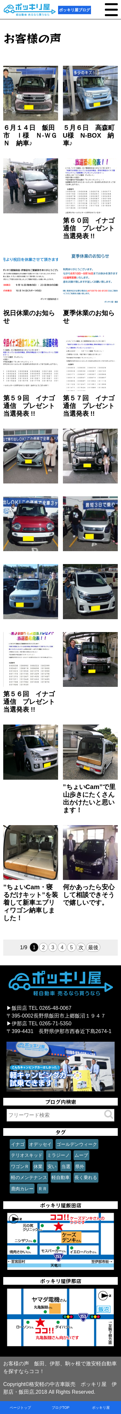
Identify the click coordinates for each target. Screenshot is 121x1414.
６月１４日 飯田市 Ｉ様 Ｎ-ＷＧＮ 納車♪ (30, 135)
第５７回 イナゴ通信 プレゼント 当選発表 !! (92, 406)
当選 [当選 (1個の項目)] (65, 1166)
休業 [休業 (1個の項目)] (38, 1166)
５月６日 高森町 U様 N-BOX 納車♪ (92, 135)
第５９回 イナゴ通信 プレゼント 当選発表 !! (32, 406)
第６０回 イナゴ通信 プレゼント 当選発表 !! (92, 228)
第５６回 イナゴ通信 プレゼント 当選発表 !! (32, 701)
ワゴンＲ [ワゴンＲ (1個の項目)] (20, 1166)
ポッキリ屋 (101, 1407)
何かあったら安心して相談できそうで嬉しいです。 (89, 894)
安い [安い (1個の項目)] (51, 1166)
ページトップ (20, 1407)
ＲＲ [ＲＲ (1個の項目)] (42, 1188)
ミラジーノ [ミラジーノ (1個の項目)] (58, 1155)
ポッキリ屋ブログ (74, 10)
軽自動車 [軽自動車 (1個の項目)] (61, 1177)
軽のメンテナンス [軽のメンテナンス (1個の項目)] (29, 1177)
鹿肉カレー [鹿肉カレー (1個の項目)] (22, 1188)
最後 (93, 947)
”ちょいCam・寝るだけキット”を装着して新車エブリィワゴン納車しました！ (30, 902)
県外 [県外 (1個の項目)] (79, 1166)
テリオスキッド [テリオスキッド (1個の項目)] (27, 1155)
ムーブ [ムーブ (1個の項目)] (81, 1155)
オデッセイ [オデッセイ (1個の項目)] (40, 1144)
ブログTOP (60, 1407)
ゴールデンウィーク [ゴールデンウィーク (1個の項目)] (76, 1144)
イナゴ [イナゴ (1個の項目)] (18, 1144)
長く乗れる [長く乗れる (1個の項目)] (86, 1177)
